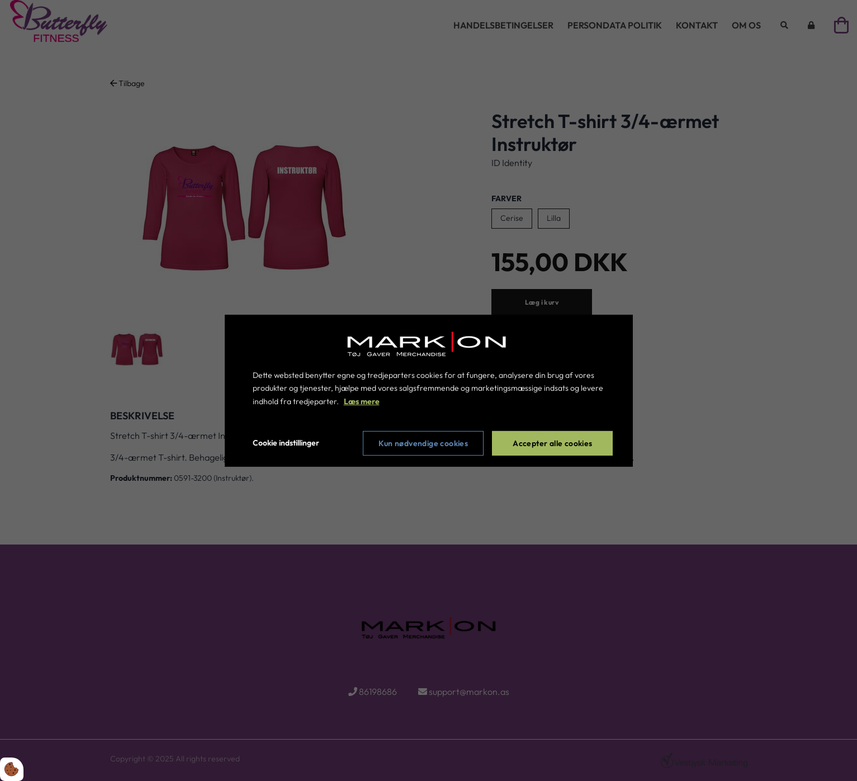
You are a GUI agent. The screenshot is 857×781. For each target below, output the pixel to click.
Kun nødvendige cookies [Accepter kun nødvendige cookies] (423, 443)
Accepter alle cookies (552, 443)
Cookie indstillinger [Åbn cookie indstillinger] (286, 443)
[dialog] (429, 390)
